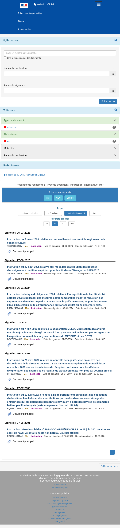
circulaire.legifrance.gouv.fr (60, 503)
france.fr (60, 509)
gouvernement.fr (60, 506)
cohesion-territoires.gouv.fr (60, 518)
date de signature (75, 213)
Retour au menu (109, 466)
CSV (58, 198)
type (95, 213)
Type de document (14, 120)
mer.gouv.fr (60, 521)
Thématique (10, 134)
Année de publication (15, 155)
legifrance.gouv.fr (60, 500)
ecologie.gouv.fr (60, 515)
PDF (48, 198)
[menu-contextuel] (5, 57)
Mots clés (9, 148)
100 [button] (71, 224)
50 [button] (63, 224)
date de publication (30, 213)
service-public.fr (60, 497)
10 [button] (46, 224)
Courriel (70, 198)
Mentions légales (60, 487)
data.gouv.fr (60, 512)
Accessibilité (60, 484)
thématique (53, 213)
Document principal (23, 251)
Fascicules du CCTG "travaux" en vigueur (24, 175)
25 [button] (55, 224)
